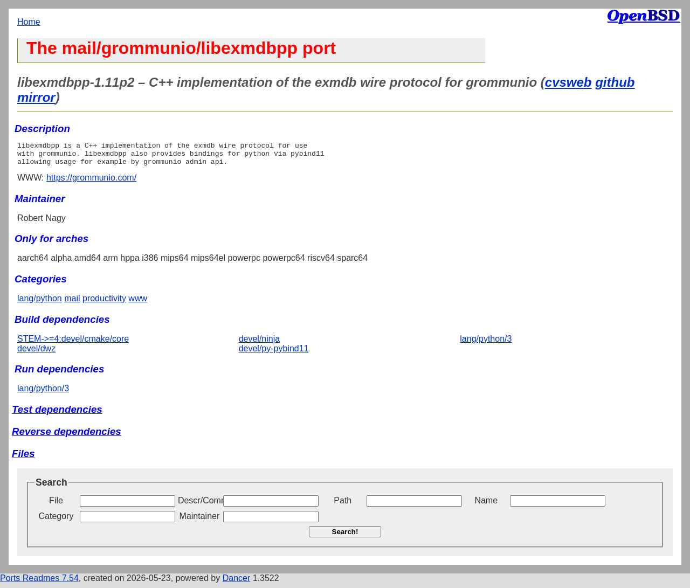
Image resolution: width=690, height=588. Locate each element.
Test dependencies (57, 414)
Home (28, 21)
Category (56, 520)
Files (23, 458)
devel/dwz (36, 353)
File (56, 505)
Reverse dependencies (66, 436)
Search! (345, 536)
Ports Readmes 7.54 (39, 582)
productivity (104, 303)
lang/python (39, 303)
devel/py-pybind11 (274, 353)
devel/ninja (259, 343)
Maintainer (200, 520)
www (137, 303)
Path (342, 505)
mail (72, 303)
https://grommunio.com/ (91, 182)
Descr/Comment (199, 505)
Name (486, 505)
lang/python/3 (486, 343)
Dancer (237, 582)
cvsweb (568, 82)
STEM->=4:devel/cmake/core (73, 343)
